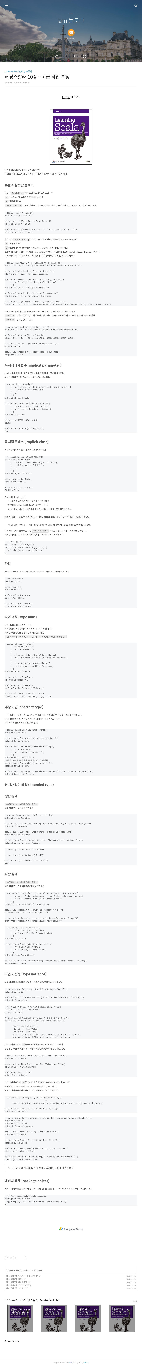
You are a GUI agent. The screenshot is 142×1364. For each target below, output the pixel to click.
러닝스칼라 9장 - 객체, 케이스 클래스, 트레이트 (22, 1274)
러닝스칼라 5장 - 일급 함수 (15, 1286)
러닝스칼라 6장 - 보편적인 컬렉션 (17, 1283)
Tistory (85, 1360)
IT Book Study (13, 1268)
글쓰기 (56, 56)
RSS (75, 56)
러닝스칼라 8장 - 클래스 (14, 1277)
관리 (85, 56)
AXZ (70, 1360)
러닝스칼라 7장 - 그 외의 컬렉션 (17, 1280)
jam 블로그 (71, 20)
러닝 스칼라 (25, 1268)
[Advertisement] (71, 1227)
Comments (12, 1339)
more (135, 1299)
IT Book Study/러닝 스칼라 (18, 71)
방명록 (66, 56)
